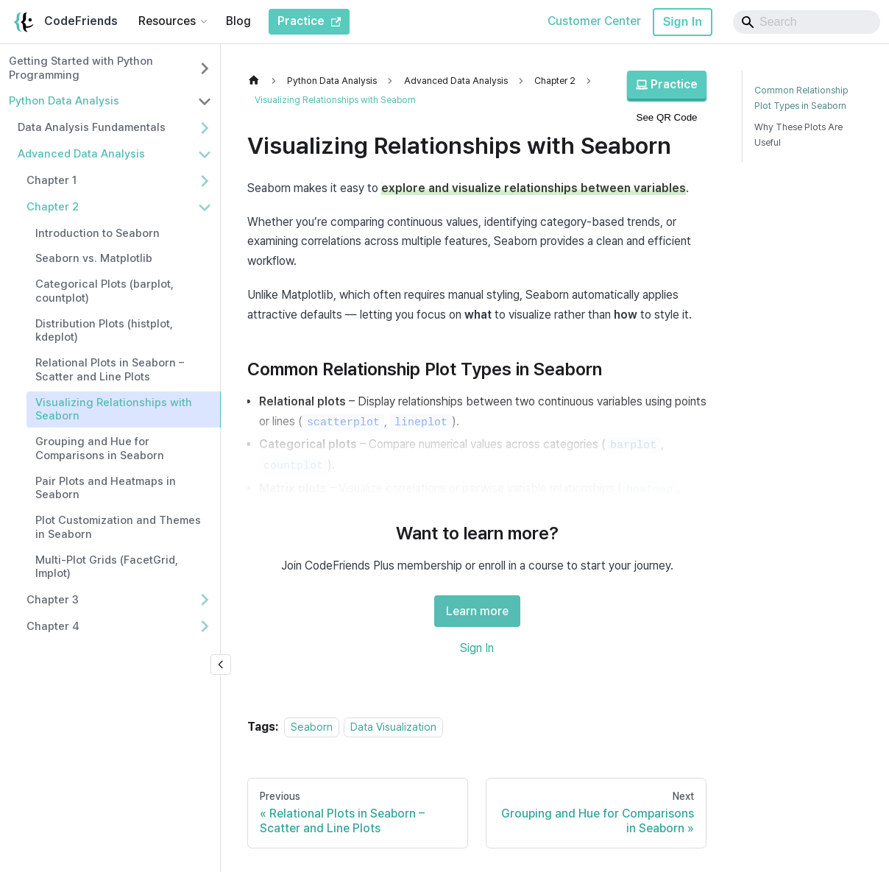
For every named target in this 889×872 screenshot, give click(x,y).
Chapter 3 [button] (52, 599)
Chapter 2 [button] (52, 206)
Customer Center (594, 21)
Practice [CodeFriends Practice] (309, 21)
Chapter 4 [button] (52, 626)
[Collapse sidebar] (220, 664)
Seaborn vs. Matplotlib (93, 258)
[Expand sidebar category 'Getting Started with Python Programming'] (204, 68)
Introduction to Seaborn (97, 233)
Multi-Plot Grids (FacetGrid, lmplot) (106, 567)
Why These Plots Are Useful (798, 134)
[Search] (806, 22)
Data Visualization (393, 726)
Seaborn (312, 726)
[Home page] (257, 80)
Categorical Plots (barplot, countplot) (104, 291)
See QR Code (667, 117)
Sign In (682, 21)
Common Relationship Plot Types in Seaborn (801, 98)
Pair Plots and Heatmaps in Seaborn (105, 488)
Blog (238, 21)
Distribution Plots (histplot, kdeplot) (104, 330)
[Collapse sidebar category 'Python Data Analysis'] (204, 101)
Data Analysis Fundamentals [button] (92, 127)
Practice (667, 84)
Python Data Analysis (64, 100)
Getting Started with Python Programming (81, 68)
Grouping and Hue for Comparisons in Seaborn (99, 448)
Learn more (477, 611)
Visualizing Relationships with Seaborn (113, 409)
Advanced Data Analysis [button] (81, 153)
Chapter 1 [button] (51, 180)
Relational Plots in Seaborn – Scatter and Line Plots (109, 369)
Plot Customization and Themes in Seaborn (118, 527)
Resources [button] (167, 21)
